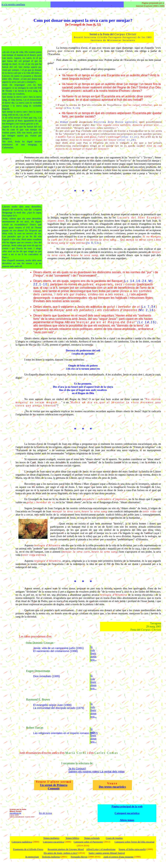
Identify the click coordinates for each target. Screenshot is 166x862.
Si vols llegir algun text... (93, 653)
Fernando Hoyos (79, 856)
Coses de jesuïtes (114, 838)
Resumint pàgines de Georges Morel (66, 849)
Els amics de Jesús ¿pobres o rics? (61, 853)
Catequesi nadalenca (22, 841)
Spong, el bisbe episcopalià (132, 849)
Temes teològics (51, 838)
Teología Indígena (51, 856)
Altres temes (127, 820)
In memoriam (32, 856)
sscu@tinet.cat (15, 813)
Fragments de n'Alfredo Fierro (28, 849)
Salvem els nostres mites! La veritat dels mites (96, 771)
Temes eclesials (91, 838)
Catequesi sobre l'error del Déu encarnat (134, 841)
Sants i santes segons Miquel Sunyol (106, 853)
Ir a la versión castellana (13, 4)
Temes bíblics (72, 838)
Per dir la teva (45, 813)
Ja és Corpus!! (77, 768)
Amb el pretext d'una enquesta (118, 856)
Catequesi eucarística (127, 813)
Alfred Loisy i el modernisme (101, 849)
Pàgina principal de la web (127, 806)
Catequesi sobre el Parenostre (88, 841)
